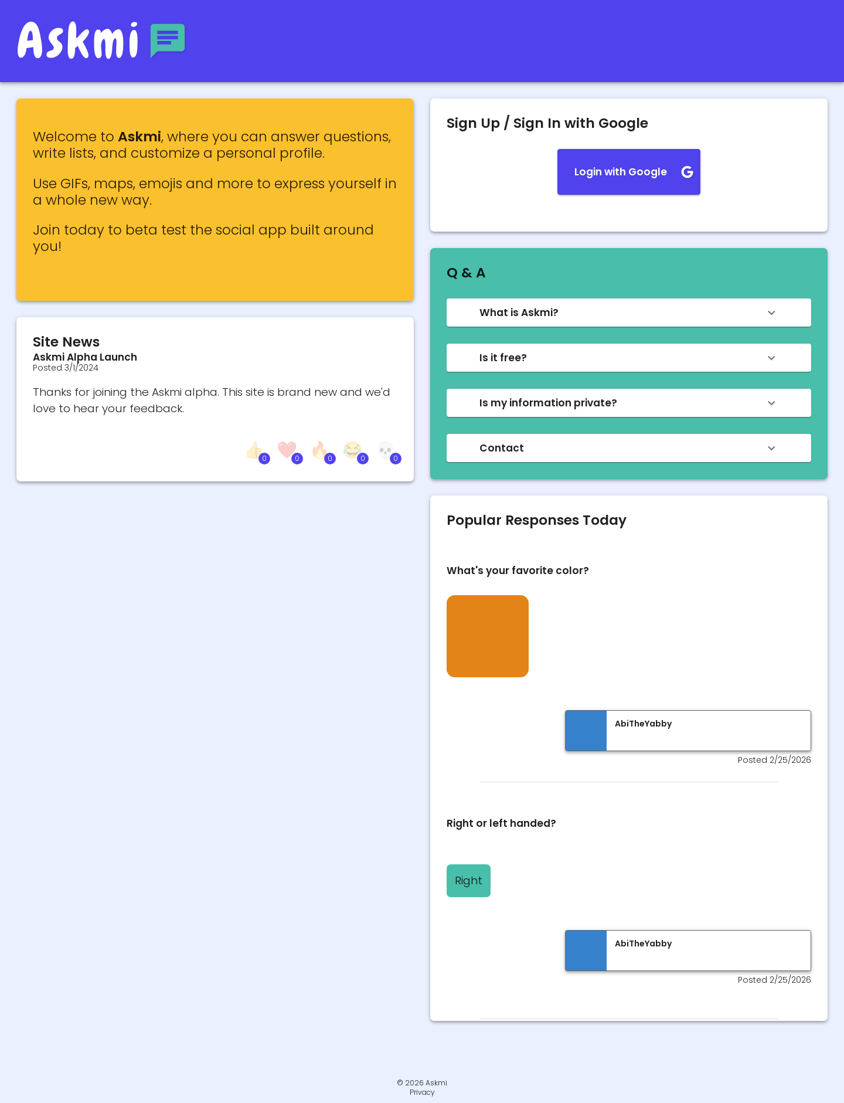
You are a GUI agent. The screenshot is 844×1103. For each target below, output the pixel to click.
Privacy (422, 1092)
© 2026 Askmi (422, 1083)
